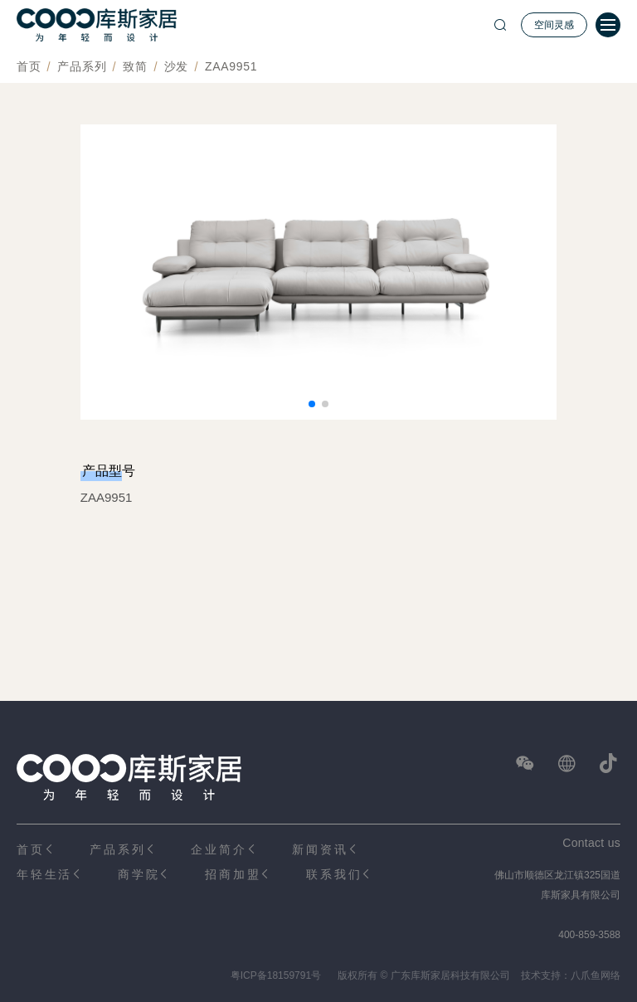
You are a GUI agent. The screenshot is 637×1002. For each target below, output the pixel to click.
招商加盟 (232, 874)
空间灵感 (554, 25)
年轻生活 (44, 874)
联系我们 (334, 874)
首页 (29, 66)
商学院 (138, 874)
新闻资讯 (320, 849)
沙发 (176, 66)
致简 (135, 66)
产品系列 (81, 66)
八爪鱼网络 (595, 975)
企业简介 (218, 849)
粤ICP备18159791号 (276, 975)
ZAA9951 (231, 66)
